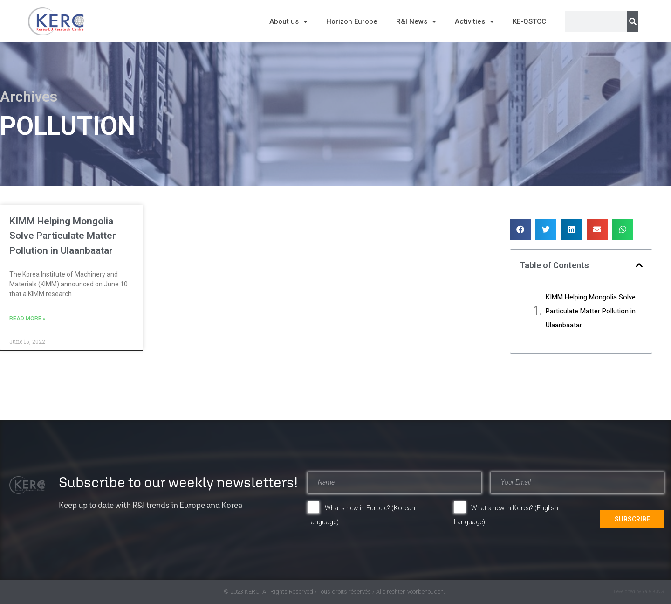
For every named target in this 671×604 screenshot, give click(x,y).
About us (288, 22)
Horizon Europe (351, 21)
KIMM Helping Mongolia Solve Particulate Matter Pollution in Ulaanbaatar (62, 235)
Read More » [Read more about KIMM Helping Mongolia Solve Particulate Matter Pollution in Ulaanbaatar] (27, 318)
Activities (474, 22)
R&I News (416, 22)
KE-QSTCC (529, 21)
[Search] (632, 21)
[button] (520, 229)
